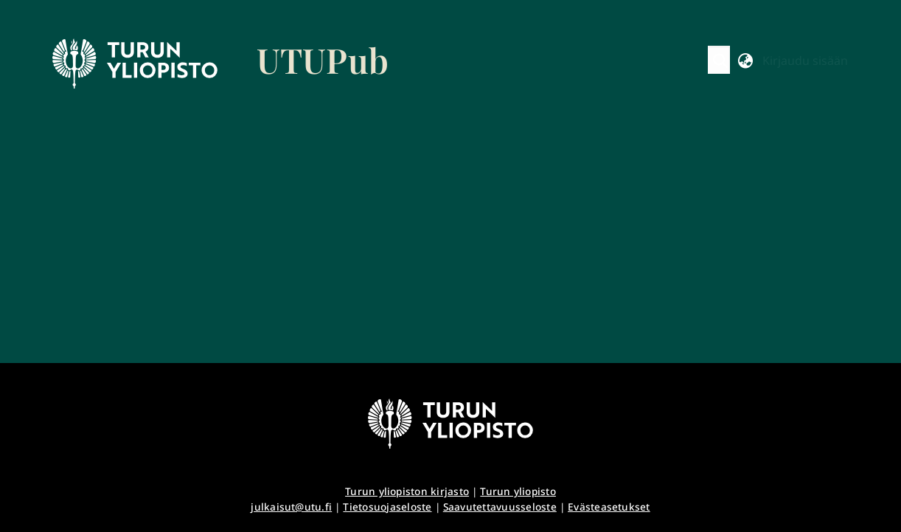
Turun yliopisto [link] (518, 491)
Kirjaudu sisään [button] (805, 60)
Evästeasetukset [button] (609, 507)
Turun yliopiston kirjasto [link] (407, 491)
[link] (220, 63)
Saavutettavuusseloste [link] (500, 507)
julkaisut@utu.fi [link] (291, 507)
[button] (721, 60)
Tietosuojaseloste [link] (387, 507)
